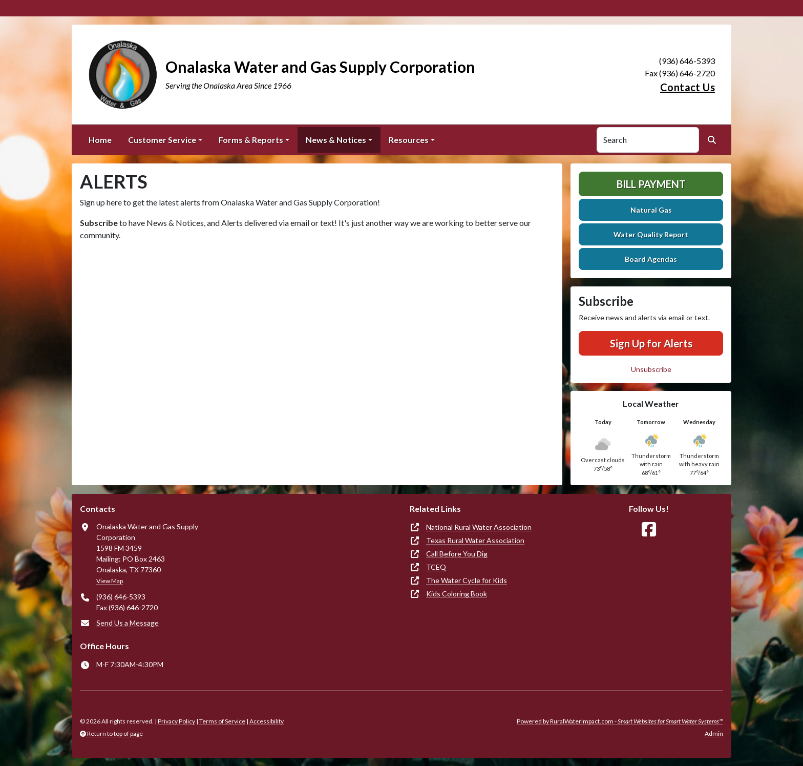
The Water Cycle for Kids (466, 580)
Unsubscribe (651, 369)
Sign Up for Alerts (651, 343)
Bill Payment (651, 184)
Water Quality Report (651, 234)
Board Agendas (651, 259)
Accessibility (266, 721)
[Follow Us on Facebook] (649, 529)
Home (100, 139)
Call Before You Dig (457, 553)
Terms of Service (222, 721)
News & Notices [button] (336, 139)
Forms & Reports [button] (251, 139)
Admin (714, 733)
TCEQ (436, 567)
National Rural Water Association (479, 527)
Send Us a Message (127, 622)
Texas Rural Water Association (475, 540)
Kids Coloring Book (456, 593)
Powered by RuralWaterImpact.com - (620, 721)
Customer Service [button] (162, 139)
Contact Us (687, 87)
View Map (109, 581)
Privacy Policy (176, 721)
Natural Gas (651, 209)
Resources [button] (409, 139)
